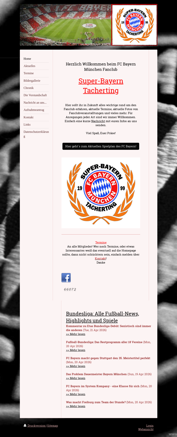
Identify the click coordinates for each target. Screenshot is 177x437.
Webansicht (146, 429)
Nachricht (98, 121)
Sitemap (52, 425)
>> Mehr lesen (75, 334)
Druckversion (35, 425)
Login (150, 425)
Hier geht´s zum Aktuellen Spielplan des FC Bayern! (100, 146)
